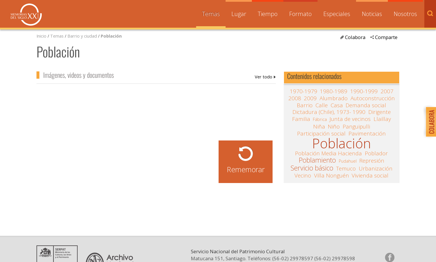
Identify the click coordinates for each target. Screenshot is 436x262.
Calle (321, 105)
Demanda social (366, 105)
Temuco (346, 168)
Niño (334, 126)
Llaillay (382, 118)
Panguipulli (356, 126)
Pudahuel (348, 161)
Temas (211, 14)
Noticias (372, 14)
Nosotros (405, 14)
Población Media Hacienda (328, 153)
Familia (301, 118)
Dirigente (379, 111)
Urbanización (376, 168)
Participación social (321, 133)
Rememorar (246, 169)
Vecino (302, 175)
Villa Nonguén (331, 175)
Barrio (305, 105)
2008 (294, 98)
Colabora (355, 37)
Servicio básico (312, 168)
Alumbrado (334, 98)
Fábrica (320, 119)
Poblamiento (317, 160)
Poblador (376, 153)
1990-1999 (364, 91)
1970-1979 (303, 91)
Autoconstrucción (372, 98)
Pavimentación (367, 133)
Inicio (41, 36)
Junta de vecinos (350, 118)
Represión (371, 160)
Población (111, 36)
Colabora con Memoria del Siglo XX (429, 121)
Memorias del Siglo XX (26, 14)
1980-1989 (333, 91)
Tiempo (268, 14)
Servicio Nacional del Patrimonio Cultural (238, 251)
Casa (337, 105)
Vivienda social (370, 175)
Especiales (336, 14)
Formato (300, 14)
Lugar (238, 14)
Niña (319, 126)
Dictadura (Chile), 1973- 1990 (328, 111)
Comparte (386, 37)
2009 (310, 98)
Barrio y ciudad (82, 36)
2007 (387, 91)
